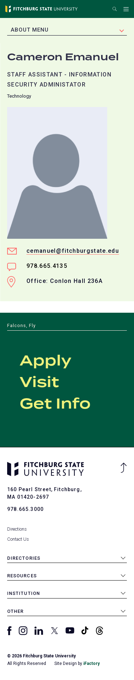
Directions (17, 529)
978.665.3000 (25, 509)
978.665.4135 (46, 265)
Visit (39, 382)
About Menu (30, 30)
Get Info (55, 404)
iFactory (91, 663)
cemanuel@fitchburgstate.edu (72, 250)
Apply (45, 361)
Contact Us (18, 539)
